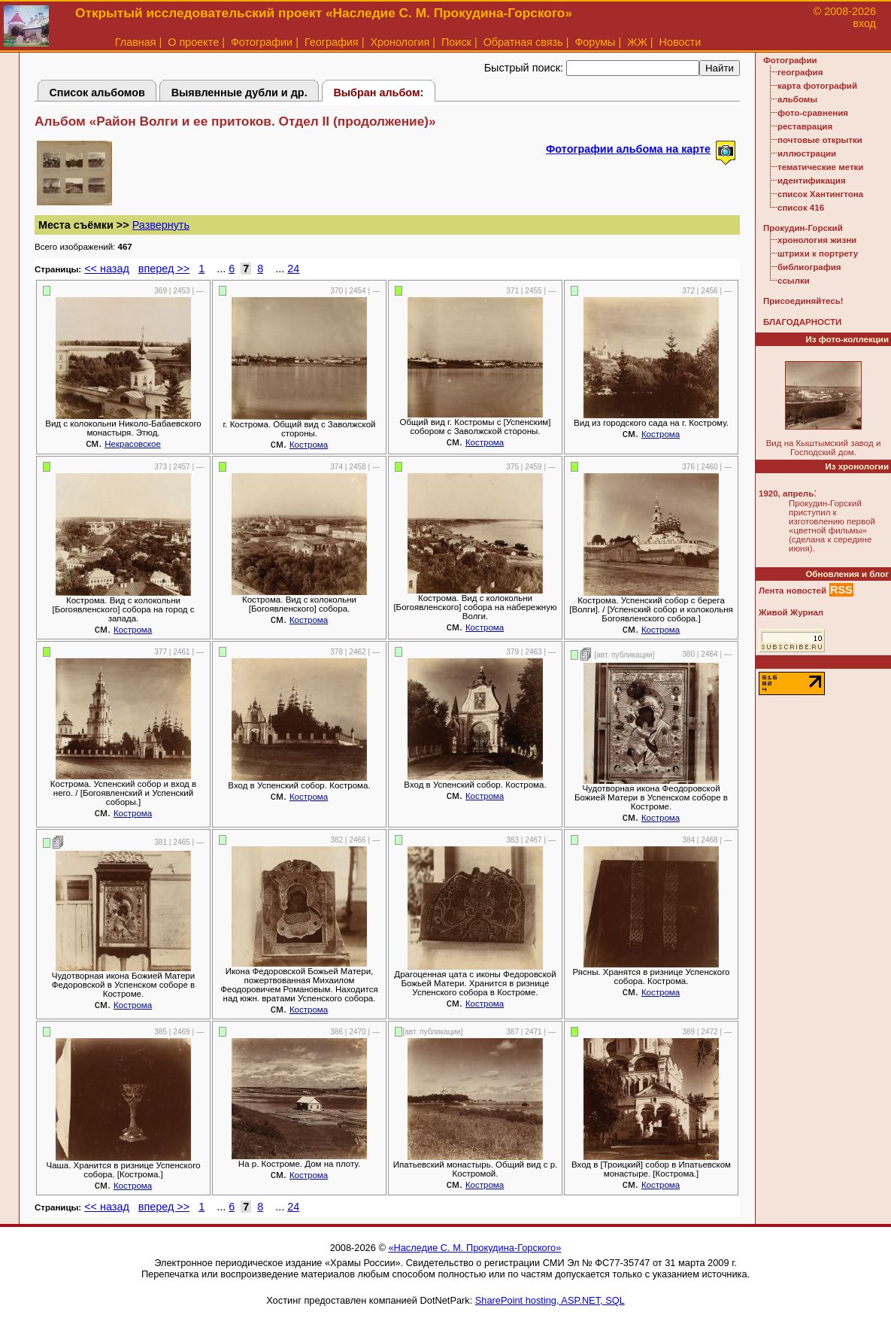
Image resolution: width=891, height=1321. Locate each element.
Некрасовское (133, 443)
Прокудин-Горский (803, 227)
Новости (680, 42)
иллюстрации (806, 153)
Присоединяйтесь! (803, 300)
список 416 (800, 207)
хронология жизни (816, 239)
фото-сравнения (812, 112)
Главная (135, 42)
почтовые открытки (819, 139)
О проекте (193, 42)
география (800, 72)
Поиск (456, 42)
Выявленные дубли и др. (239, 93)
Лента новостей (792, 590)
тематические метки (820, 167)
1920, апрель (786, 493)
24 (293, 269)
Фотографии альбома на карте (628, 149)
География (332, 42)
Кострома (308, 444)
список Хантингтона (820, 194)
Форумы (594, 42)
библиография (809, 267)
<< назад (106, 269)
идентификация (811, 180)
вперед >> (163, 269)
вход (864, 23)
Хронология (399, 42)
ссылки (793, 280)
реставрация (804, 126)
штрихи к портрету (817, 253)
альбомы (797, 99)
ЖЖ (637, 42)
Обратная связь (523, 42)
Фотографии (261, 42)
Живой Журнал (791, 612)
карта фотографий (817, 85)
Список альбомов (97, 93)
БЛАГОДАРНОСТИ (802, 321)
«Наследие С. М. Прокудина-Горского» (474, 1247)
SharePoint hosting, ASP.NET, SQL (550, 1300)
